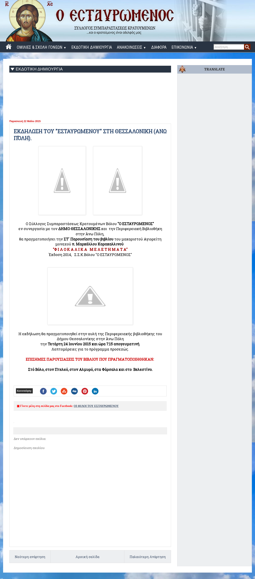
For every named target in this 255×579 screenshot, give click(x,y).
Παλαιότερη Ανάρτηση (148, 557)
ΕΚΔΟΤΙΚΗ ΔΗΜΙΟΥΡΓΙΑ (91, 47)
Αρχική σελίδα (87, 557)
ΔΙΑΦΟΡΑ (158, 47)
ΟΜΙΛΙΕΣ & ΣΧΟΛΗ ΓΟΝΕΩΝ (41, 47)
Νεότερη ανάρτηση (30, 557)
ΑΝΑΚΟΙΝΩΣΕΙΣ (131, 47)
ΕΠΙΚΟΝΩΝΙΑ (184, 47)
